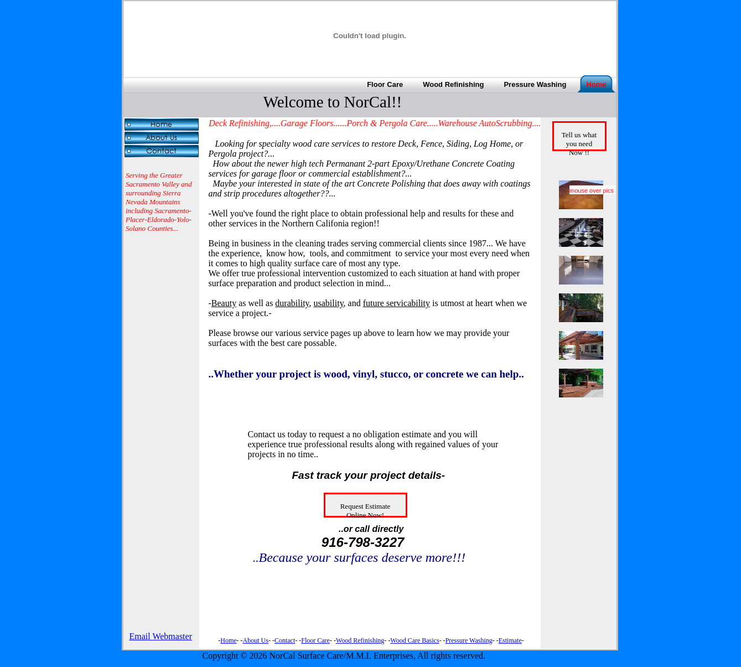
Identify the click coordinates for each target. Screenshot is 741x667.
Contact (284, 640)
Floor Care (315, 640)
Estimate (510, 640)
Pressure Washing (469, 640)
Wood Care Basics (414, 640)
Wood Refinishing (360, 640)
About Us (255, 640)
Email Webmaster (161, 636)
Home (228, 640)
